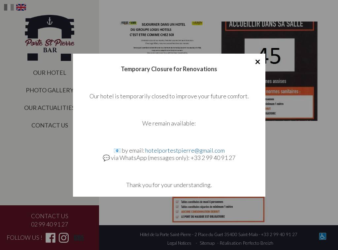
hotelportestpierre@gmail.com (185, 150)
